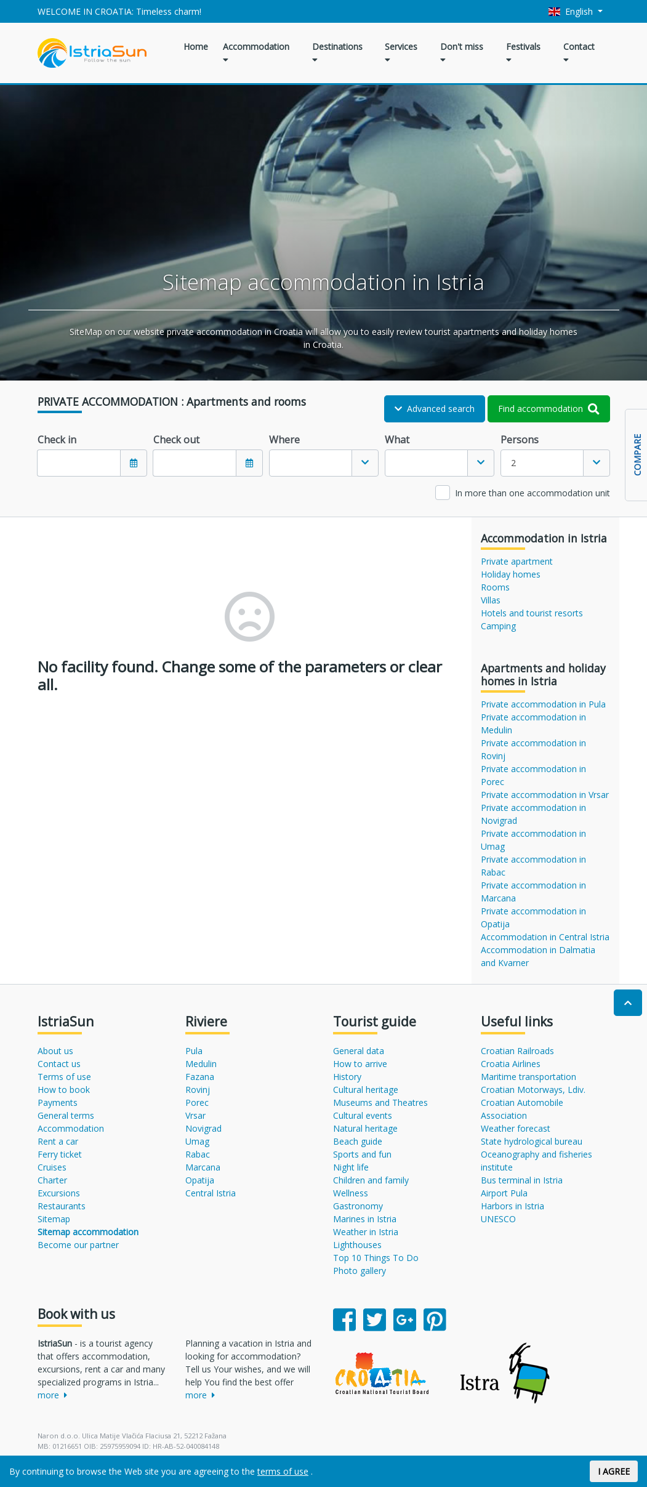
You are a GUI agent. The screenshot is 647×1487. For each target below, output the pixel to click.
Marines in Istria (364, 1219)
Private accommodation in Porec (533, 775)
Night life (351, 1167)
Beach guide (357, 1141)
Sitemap (54, 1219)
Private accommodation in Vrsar (545, 794)
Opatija (199, 1180)
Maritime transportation (528, 1076)
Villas (490, 600)
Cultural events (362, 1115)
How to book (64, 1089)
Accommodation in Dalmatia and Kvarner (538, 956)
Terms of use (64, 1076)
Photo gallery (359, 1270)
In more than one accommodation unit (532, 493)
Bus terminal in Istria (522, 1180)
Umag (197, 1141)
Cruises (52, 1167)
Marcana (202, 1167)
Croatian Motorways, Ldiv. (533, 1089)
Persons (519, 439)
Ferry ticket (60, 1154)
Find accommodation (549, 408)
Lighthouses (357, 1245)
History (347, 1076)
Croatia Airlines (511, 1064)
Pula (194, 1051)
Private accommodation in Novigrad (533, 814)
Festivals (523, 52)
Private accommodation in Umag (533, 840)
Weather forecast (515, 1128)
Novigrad (203, 1128)
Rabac (197, 1154)
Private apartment (517, 561)
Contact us (59, 1064)
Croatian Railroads (517, 1051)
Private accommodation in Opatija (533, 917)
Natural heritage (365, 1128)
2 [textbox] (513, 463)
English (572, 11)
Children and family (371, 1180)
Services (401, 52)
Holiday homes (511, 574)
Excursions (59, 1193)
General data (358, 1051)
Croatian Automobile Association (522, 1109)
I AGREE (614, 1471)
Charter (52, 1180)
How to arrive (360, 1064)
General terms (66, 1115)
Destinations (337, 52)
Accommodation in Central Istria (545, 937)
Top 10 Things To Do (376, 1257)
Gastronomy (358, 1206)
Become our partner (78, 1245)
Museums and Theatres (380, 1102)
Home (195, 46)
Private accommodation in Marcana (533, 891)
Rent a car (58, 1141)
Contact (579, 52)
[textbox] (311, 463)
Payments (58, 1102)
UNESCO (498, 1219)
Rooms (495, 587)
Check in (57, 439)
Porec (197, 1102)
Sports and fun (362, 1154)
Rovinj (197, 1089)
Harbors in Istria (512, 1206)
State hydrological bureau (531, 1141)
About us (55, 1051)
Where (284, 439)
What (397, 439)
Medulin (201, 1064)
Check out (176, 439)
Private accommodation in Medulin (533, 723)
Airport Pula (504, 1193)
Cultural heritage (365, 1089)
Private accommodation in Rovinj (533, 749)
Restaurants (62, 1206)
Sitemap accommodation (88, 1232)
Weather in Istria (365, 1232)
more (52, 1395)
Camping (498, 626)
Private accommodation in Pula (543, 704)
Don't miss (461, 52)
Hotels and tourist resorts (532, 613)
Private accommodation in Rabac (533, 865)
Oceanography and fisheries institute (536, 1160)
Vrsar (195, 1115)
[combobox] (324, 463)
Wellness (350, 1193)
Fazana (199, 1076)
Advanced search (435, 408)
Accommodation (256, 52)
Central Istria (210, 1193)
